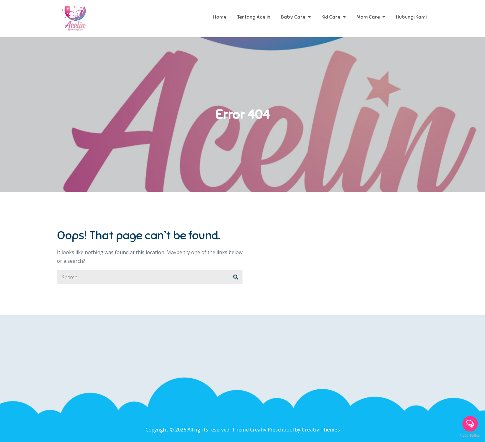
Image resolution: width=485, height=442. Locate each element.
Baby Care (293, 17)
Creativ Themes (321, 429)
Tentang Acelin (253, 17)
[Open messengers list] (470, 423)
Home (219, 17)
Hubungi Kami (411, 17)
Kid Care (330, 17)
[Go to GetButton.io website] (470, 436)
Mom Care (368, 17)
